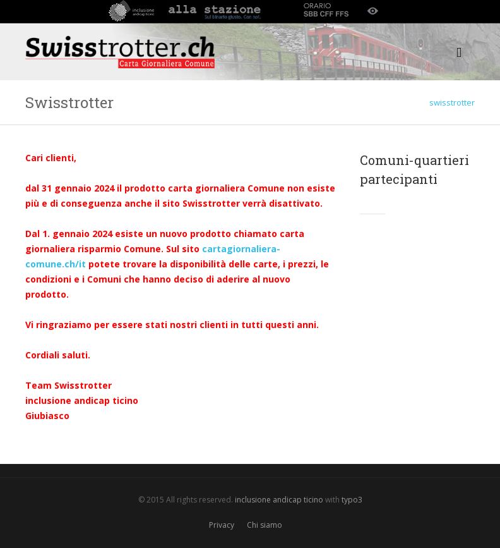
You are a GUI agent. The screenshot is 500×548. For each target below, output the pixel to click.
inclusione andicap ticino (279, 499)
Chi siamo (264, 525)
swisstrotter (452, 102)
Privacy (221, 525)
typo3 (352, 499)
